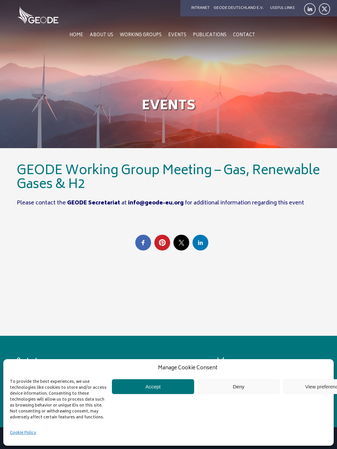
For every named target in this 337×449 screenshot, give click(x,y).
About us (101, 35)
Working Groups (141, 35)
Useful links (282, 8)
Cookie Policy (23, 433)
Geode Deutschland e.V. (239, 8)
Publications (209, 35)
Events (177, 35)
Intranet (200, 8)
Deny (238, 386)
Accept (153, 386)
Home (76, 35)
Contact (244, 35)
